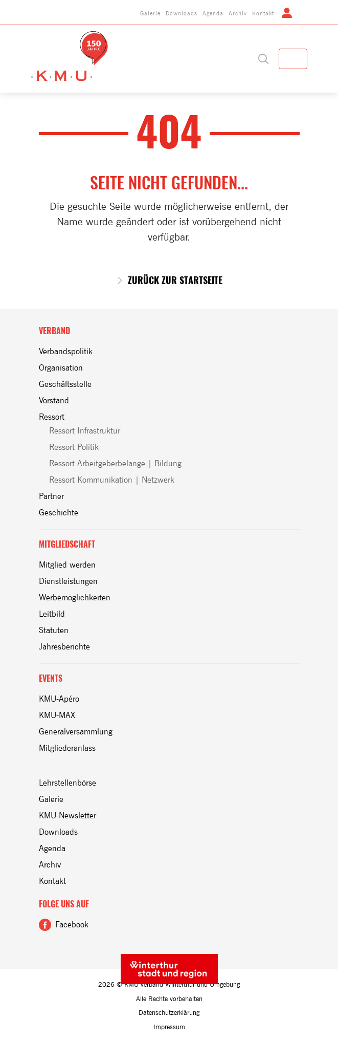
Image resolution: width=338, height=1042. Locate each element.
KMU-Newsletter (67, 815)
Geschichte (58, 512)
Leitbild (52, 614)
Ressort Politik (74, 447)
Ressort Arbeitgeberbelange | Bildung (115, 463)
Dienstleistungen (68, 581)
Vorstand (54, 400)
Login (287, 12)
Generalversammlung (75, 731)
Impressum (169, 1027)
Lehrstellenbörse (67, 783)
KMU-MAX (57, 715)
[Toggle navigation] (293, 59)
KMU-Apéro (59, 699)
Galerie (150, 13)
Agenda (212, 13)
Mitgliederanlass (67, 748)
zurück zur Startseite (175, 280)
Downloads (181, 13)
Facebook (71, 924)
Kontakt (263, 13)
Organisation (61, 368)
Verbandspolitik (66, 351)
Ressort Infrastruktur (84, 431)
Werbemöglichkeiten (74, 597)
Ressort (51, 417)
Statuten (54, 630)
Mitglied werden (67, 565)
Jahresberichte (64, 647)
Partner (51, 496)
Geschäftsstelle (65, 384)
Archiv (238, 13)
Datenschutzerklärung (169, 1012)
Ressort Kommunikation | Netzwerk (111, 480)
